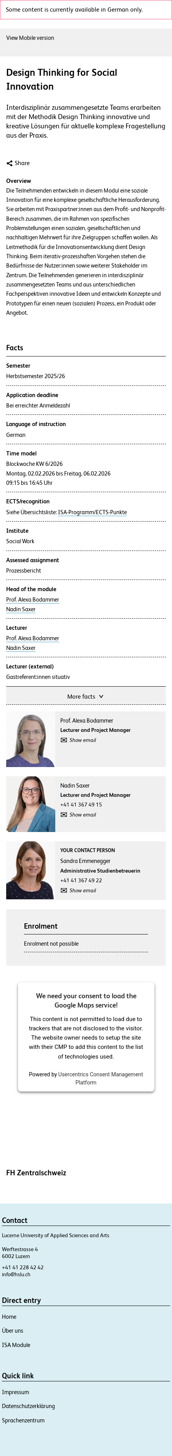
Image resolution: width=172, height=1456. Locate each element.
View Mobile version (30, 37)
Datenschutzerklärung (28, 1406)
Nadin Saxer (21, 609)
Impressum (15, 1392)
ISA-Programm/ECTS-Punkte (92, 512)
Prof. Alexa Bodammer (32, 600)
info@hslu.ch (16, 1274)
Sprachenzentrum (23, 1420)
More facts (86, 695)
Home (9, 1316)
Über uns (12, 1330)
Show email (83, 740)
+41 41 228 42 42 (23, 1267)
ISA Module (16, 1345)
